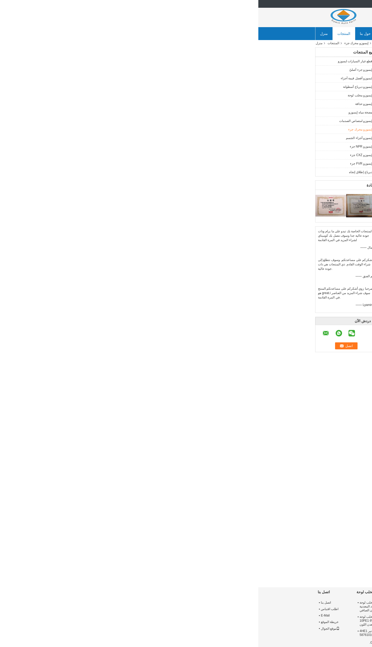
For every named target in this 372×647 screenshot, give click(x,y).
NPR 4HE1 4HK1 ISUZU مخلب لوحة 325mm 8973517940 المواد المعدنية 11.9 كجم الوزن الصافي (126, 606)
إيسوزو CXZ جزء (103, 155)
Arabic (308, 4)
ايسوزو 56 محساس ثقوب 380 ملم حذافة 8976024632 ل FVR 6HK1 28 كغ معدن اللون (248, 635)
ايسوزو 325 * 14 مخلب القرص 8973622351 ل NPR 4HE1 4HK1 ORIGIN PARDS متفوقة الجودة (184, 606)
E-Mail (67, 615)
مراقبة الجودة (296, 615)
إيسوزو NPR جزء (102, 146)
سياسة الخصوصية (303, 642)
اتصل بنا (190, 34)
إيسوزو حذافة (105, 104)
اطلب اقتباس (71, 609)
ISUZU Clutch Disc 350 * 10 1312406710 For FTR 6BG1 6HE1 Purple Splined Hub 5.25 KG (185, 620)
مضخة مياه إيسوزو (102, 112)
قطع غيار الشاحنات (252, 428)
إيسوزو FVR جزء (103, 163)
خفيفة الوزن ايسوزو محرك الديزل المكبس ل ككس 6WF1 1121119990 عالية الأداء (219, 568)
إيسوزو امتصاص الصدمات (97, 121)
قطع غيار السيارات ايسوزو (97, 61)
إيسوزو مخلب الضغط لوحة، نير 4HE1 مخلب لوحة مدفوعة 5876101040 (125, 633)
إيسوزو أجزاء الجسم (101, 138)
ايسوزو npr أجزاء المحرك (283, 428)
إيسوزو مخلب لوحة (101, 95)
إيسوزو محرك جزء (98, 43)
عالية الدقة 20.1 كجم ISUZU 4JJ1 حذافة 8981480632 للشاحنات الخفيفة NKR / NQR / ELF (248, 620)
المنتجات (85, 34)
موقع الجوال (72, 628)
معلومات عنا (295, 602)
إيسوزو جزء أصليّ (102, 70)
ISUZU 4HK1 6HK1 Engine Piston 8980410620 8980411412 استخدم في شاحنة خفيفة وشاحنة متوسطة (180, 572)
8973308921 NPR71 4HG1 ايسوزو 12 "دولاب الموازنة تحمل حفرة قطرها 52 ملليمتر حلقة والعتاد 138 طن (248, 606)
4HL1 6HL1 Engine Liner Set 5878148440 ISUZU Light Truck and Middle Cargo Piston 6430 (142, 570)
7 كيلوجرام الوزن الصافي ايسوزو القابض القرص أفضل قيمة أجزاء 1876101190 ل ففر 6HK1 (183, 635)
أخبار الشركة (244, 34)
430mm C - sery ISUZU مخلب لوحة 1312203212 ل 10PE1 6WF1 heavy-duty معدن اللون (126, 620)
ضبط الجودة (166, 34)
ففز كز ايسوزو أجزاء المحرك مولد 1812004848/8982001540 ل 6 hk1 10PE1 (294, 568)
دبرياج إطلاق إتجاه (102, 172)
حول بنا (107, 34)
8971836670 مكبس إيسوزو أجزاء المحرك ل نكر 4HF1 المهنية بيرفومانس (258, 568)
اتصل (140, 122)
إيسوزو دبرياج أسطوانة (99, 87)
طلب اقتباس (215, 34)
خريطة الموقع (71, 622)
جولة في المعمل (134, 34)
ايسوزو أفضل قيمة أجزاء (98, 78)
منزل (65, 34)
